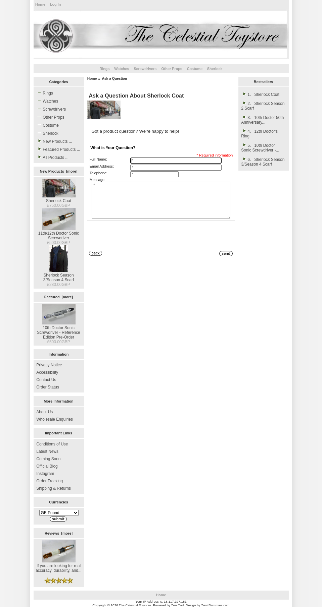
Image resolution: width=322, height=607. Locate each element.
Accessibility (47, 372)
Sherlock (215, 69)
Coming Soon (48, 459)
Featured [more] (58, 297)
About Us (44, 412)
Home (40, 4)
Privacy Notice (49, 365)
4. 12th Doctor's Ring (259, 133)
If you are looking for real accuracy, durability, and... (59, 566)
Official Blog (46, 466)
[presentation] (138, 243)
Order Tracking (49, 481)
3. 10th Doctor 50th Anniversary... (262, 120)
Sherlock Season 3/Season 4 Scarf (58, 275)
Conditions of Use (52, 444)
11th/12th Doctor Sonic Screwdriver (58, 233)
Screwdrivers (145, 69)
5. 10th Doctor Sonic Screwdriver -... (260, 147)
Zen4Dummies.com (215, 605)
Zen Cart (177, 605)
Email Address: (102, 166)
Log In (55, 4)
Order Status (47, 387)
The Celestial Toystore (135, 605)
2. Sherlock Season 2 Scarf (262, 106)
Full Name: (98, 159)
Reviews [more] (59, 533)
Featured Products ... (58, 149)
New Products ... (54, 141)
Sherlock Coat (59, 198)
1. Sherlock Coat (260, 94)
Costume (194, 69)
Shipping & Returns (53, 488)
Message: (97, 180)
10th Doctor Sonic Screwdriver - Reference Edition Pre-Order (58, 330)
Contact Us (46, 379)
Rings (104, 69)
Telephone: (98, 173)
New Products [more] (59, 171)
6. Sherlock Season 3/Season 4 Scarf (262, 162)
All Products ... (52, 157)
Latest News (47, 451)
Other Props (171, 69)
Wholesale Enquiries (54, 419)
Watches (121, 69)
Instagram (45, 473)
